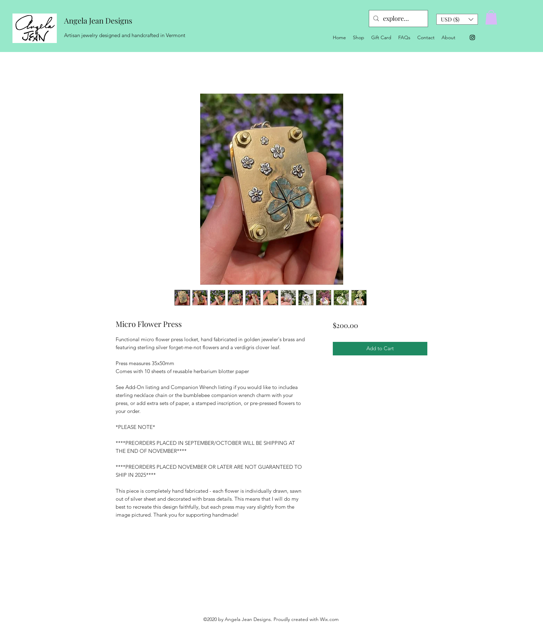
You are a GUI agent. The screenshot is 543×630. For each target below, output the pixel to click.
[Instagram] (472, 37)
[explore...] (398, 18)
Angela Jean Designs (98, 20)
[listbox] (457, 19)
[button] (457, 19)
